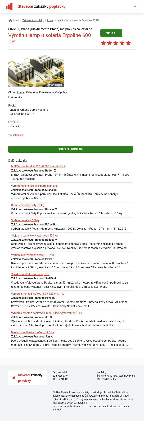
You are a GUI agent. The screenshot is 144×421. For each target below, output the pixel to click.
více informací (16, 135)
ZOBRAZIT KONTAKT (71, 149)
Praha (20, 92)
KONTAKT (111, 33)
